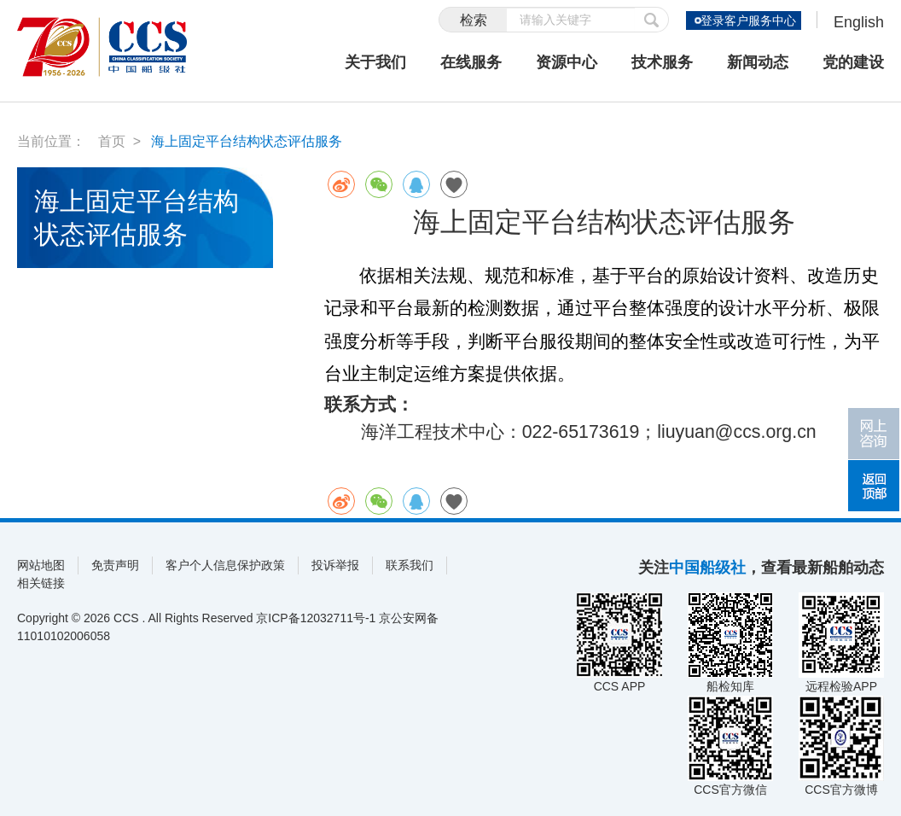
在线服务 (471, 62)
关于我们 (375, 62)
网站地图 (41, 565)
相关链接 (41, 583)
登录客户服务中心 (747, 20)
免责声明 (115, 565)
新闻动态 (757, 62)
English (859, 22)
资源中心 (566, 62)
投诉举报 (335, 565)
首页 (111, 141)
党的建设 (853, 62)
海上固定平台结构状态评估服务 (246, 141)
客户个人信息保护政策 (225, 565)
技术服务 (662, 62)
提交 (652, 19)
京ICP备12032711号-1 (315, 618)
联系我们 (409, 565)
